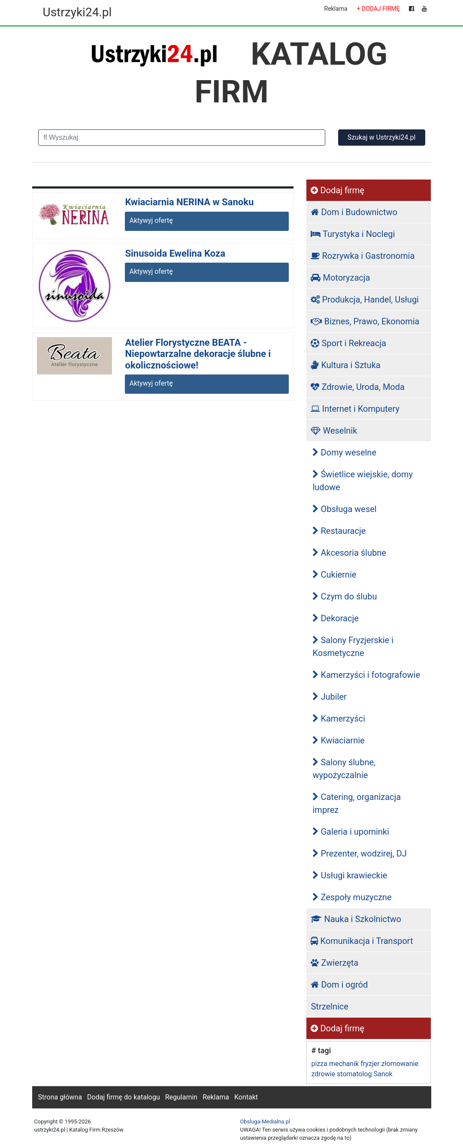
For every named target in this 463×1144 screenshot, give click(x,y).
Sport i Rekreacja (348, 343)
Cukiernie (334, 574)
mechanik (344, 1064)
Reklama (336, 8)
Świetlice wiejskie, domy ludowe (362, 480)
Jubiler (329, 697)
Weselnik (334, 430)
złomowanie (399, 1064)
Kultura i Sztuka (345, 365)
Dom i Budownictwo (354, 212)
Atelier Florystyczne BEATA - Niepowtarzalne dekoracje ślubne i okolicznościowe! (198, 354)
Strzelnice (329, 1006)
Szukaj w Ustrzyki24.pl (382, 137)
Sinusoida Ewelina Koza (175, 253)
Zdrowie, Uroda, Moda (357, 387)
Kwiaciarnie (338, 740)
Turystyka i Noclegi (353, 234)
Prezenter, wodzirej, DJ (359, 853)
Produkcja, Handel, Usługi (365, 299)
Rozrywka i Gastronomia (363, 256)
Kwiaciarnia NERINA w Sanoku (189, 202)
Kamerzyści (338, 718)
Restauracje (339, 531)
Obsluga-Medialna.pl (265, 1121)
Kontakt (246, 1097)
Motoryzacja (340, 278)
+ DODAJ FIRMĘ (378, 8)
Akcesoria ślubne (349, 553)
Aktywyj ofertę (150, 220)
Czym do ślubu (344, 596)
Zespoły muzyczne (351, 897)
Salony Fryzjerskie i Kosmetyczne (352, 646)
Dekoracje (335, 618)
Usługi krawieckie (349, 875)
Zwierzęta (334, 963)
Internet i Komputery (355, 409)
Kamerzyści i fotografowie (366, 675)
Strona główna (60, 1097)
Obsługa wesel (344, 509)
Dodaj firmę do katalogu (123, 1097)
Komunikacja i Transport (362, 941)
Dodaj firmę (337, 190)
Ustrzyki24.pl (77, 12)
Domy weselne (344, 452)
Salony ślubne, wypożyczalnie (343, 768)
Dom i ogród (339, 984)
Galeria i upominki (350, 832)
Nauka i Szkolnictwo (356, 919)
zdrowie (323, 1074)
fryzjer (369, 1064)
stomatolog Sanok (365, 1074)
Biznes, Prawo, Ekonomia (365, 321)
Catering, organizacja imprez (356, 803)
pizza (319, 1064)
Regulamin (181, 1097)
